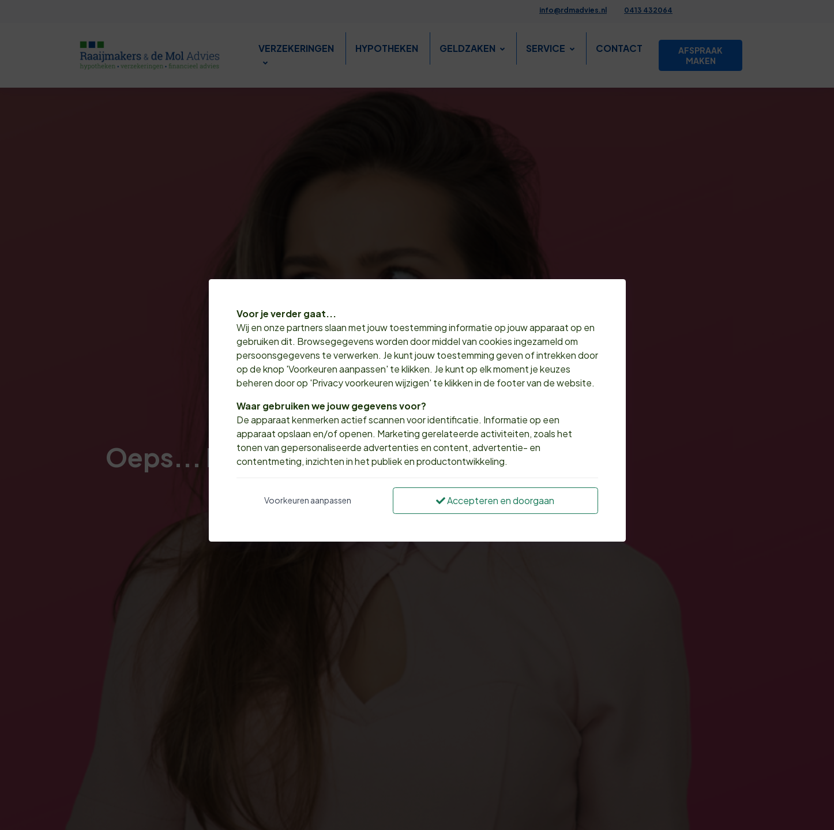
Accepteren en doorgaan (495, 500)
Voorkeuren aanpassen (307, 500)
